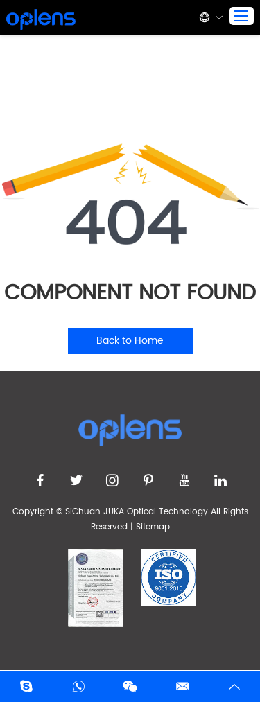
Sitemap (153, 527)
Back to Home (130, 341)
